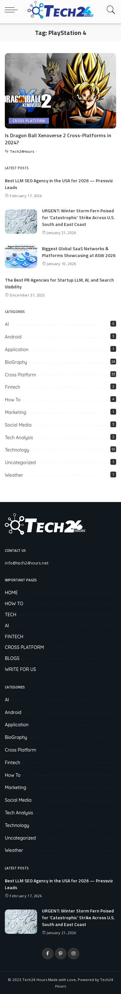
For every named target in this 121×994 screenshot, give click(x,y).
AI (7, 324)
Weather (14, 475)
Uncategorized (20, 462)
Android (13, 337)
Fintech (12, 387)
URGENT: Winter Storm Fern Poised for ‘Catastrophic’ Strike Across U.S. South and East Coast (78, 217)
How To (13, 400)
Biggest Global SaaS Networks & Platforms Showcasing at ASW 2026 (79, 252)
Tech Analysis (19, 438)
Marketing (15, 412)
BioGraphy (16, 362)
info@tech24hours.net (26, 563)
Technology (17, 450)
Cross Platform (29, 120)
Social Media (18, 425)
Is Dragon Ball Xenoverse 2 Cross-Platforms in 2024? (58, 138)
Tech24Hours (22, 151)
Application (16, 349)
